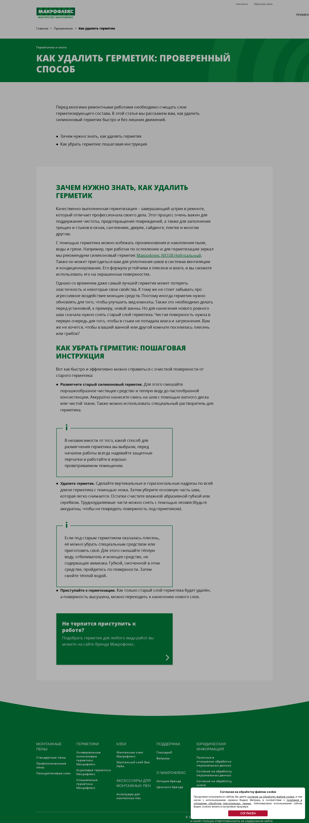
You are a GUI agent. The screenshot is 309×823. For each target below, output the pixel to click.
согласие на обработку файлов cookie (270, 796)
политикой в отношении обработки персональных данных (248, 802)
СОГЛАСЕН (248, 813)
